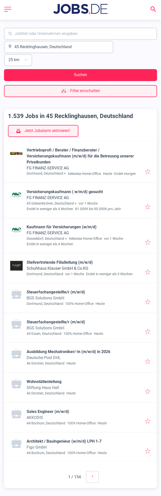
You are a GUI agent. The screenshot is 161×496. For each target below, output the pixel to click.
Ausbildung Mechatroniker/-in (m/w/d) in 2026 (68, 351)
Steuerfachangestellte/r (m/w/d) (56, 292)
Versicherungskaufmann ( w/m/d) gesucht (65, 191)
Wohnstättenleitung (44, 381)
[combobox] (80, 34)
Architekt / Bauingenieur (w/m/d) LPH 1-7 (64, 441)
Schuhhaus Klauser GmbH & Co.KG (57, 268)
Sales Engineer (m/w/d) (48, 411)
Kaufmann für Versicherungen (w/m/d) (62, 227)
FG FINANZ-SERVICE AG (48, 168)
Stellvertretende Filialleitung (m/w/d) (60, 262)
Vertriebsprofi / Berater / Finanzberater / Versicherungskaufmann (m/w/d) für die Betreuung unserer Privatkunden (80, 156)
